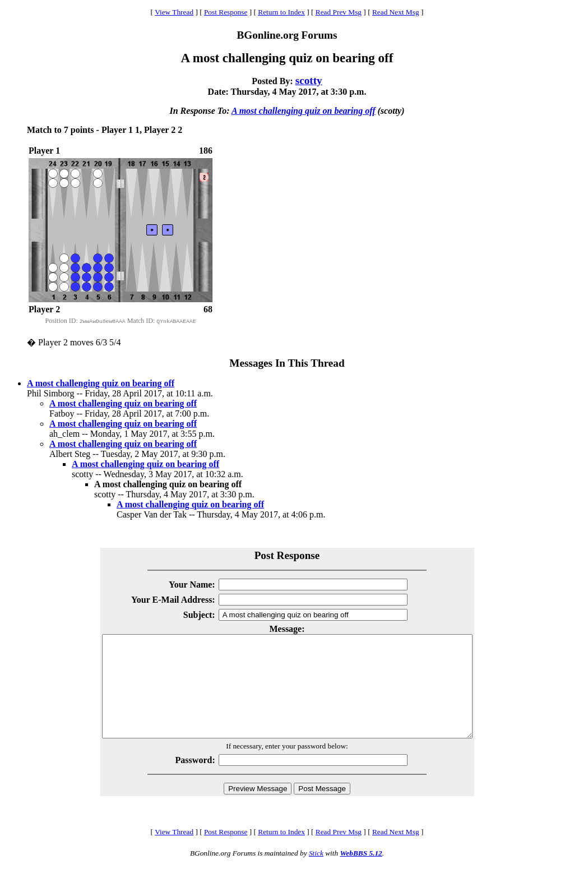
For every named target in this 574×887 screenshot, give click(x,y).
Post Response (225, 12)
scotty (308, 80)
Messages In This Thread (286, 363)
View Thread (174, 12)
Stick (316, 873)
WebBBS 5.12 (361, 873)
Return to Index (281, 12)
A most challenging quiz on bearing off (304, 111)
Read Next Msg (395, 12)
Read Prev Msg (339, 12)
